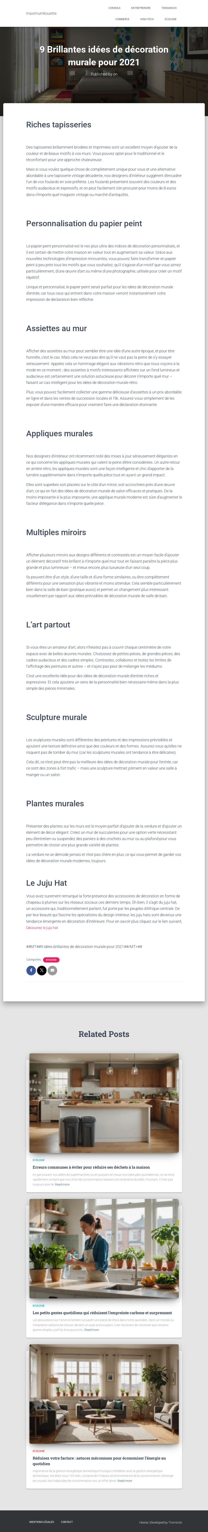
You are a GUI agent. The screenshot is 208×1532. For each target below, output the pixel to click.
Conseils (114, 8)
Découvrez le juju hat (43, 927)
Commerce (122, 19)
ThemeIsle (175, 1522)
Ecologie (171, 19)
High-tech (147, 19)
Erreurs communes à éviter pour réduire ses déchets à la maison (91, 1167)
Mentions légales (41, 1521)
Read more (62, 1184)
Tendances (169, 8)
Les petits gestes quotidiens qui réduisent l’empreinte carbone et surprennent (102, 1312)
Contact (67, 1521)
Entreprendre (141, 8)
